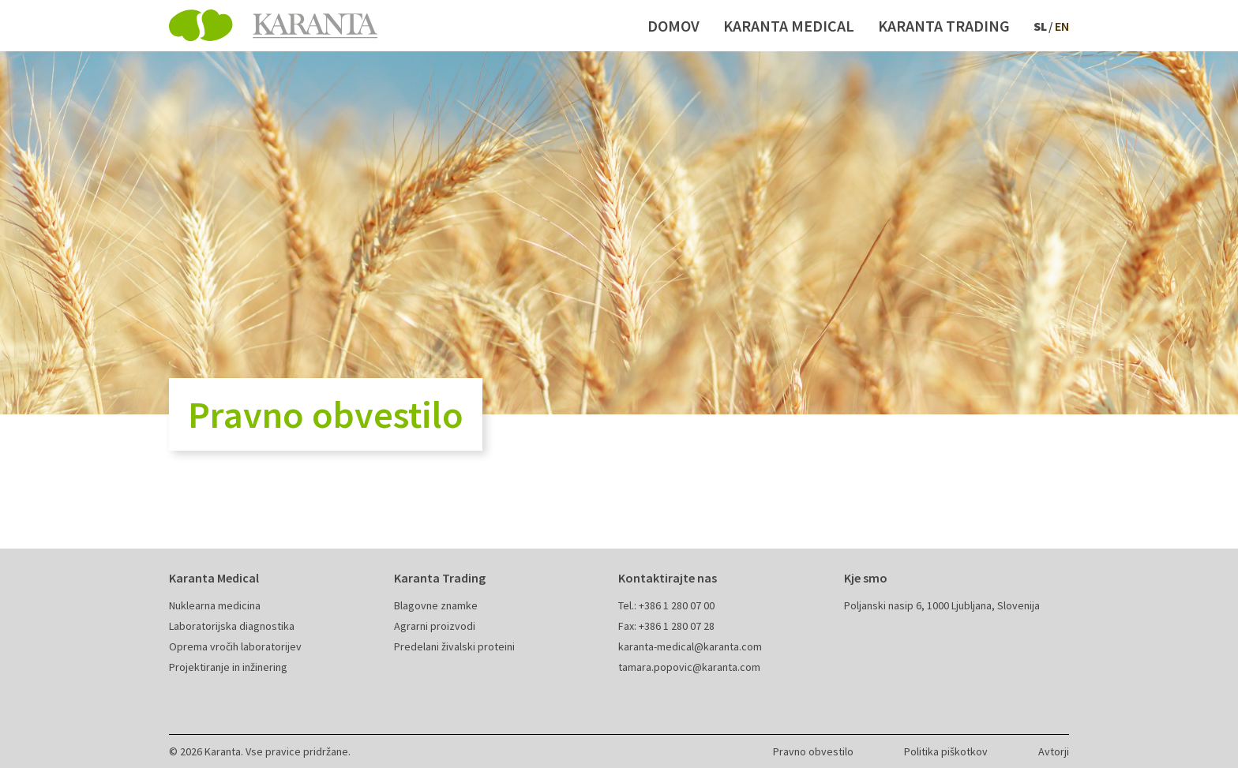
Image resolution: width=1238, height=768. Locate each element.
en (1062, 26)
